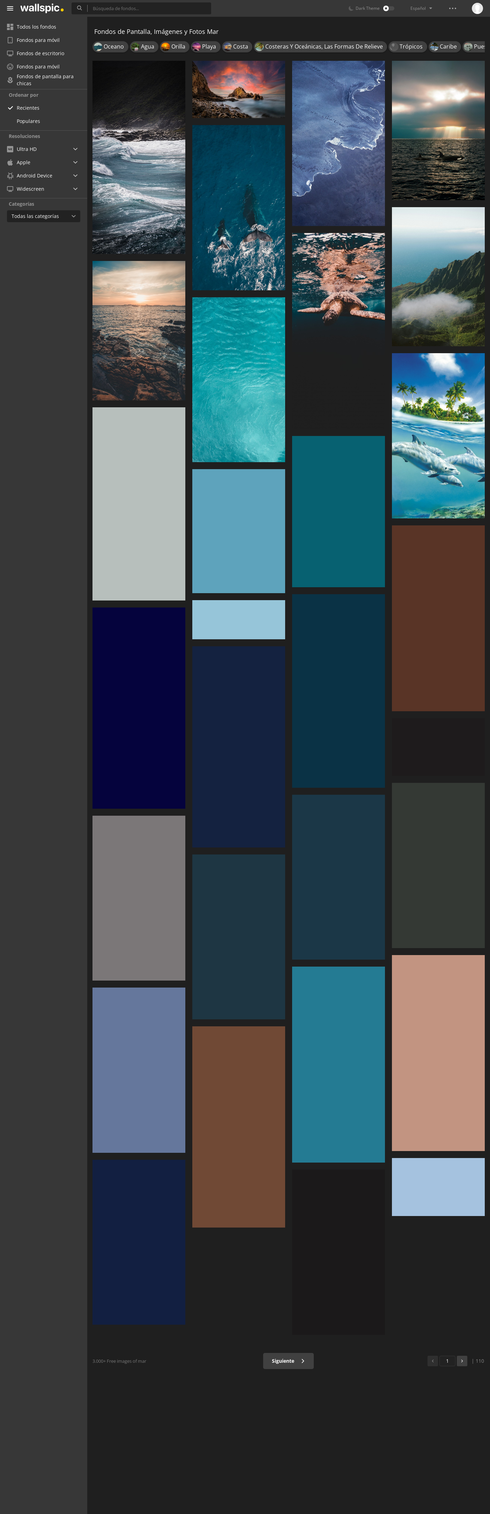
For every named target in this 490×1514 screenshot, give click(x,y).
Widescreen (25, 188)
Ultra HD (22, 149)
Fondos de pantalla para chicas (40, 80)
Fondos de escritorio (35, 53)
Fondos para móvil (33, 40)
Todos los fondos (31, 26)
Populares (28, 121)
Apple (18, 162)
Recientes (28, 107)
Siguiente (288, 1360)
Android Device (29, 175)
